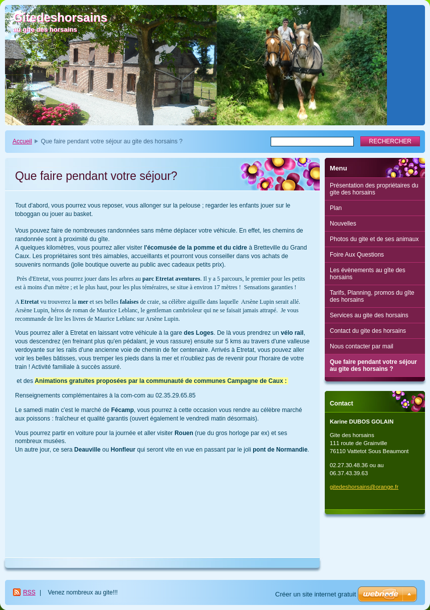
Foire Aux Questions (357, 254)
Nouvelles (343, 223)
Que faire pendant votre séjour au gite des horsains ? (373, 365)
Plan (336, 208)
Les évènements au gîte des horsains (367, 274)
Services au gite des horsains (369, 315)
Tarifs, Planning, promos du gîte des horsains (372, 296)
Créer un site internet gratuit (315, 594)
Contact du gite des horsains (368, 330)
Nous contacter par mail (361, 346)
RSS (29, 592)
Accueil (22, 141)
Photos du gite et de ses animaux (374, 239)
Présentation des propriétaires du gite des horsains (374, 189)
